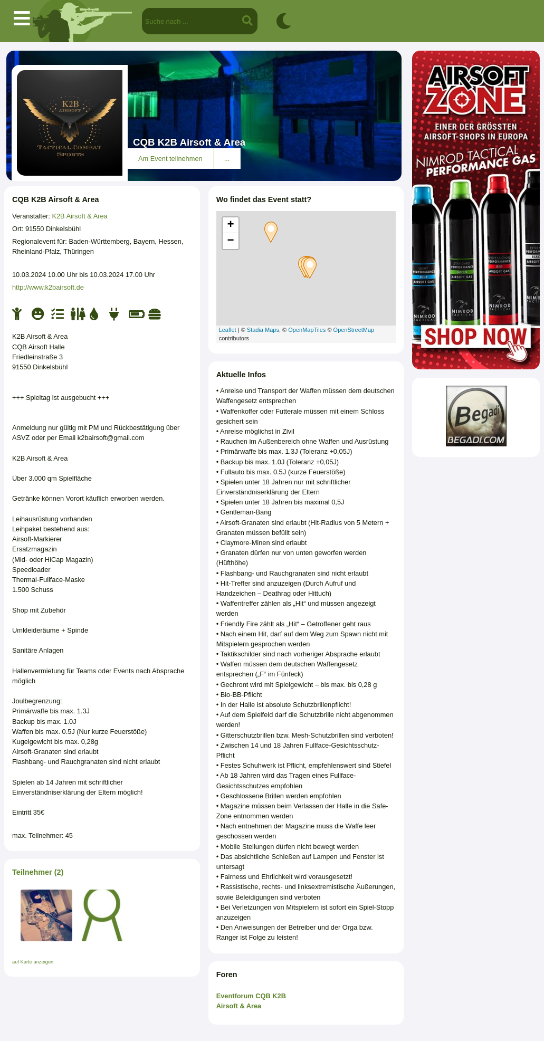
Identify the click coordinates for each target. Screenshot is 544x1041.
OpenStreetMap (354, 330)
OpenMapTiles (307, 330)
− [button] (230, 241)
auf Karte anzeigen (32, 961)
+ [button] (230, 225)
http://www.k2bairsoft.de (48, 287)
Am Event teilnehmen (170, 159)
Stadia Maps (263, 330)
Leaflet (227, 330)
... (227, 159)
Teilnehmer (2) (37, 872)
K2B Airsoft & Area (79, 216)
